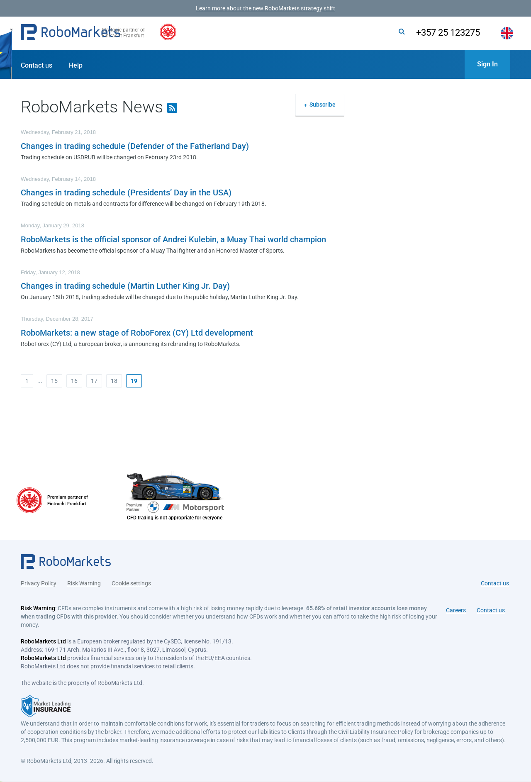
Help (76, 65)
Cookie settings (131, 579)
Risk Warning (84, 579)
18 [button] (114, 381)
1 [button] (27, 381)
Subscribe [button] (322, 104)
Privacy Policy (38, 579)
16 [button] (74, 381)
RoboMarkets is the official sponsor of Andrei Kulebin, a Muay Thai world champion (173, 239)
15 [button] (54, 381)
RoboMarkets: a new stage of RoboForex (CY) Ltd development (137, 333)
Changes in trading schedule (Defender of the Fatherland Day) (135, 146)
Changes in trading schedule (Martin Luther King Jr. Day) (125, 286)
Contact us (36, 65)
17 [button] (94, 381)
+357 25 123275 (437, 32)
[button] (70, 33)
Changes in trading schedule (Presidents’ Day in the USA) (126, 192)
